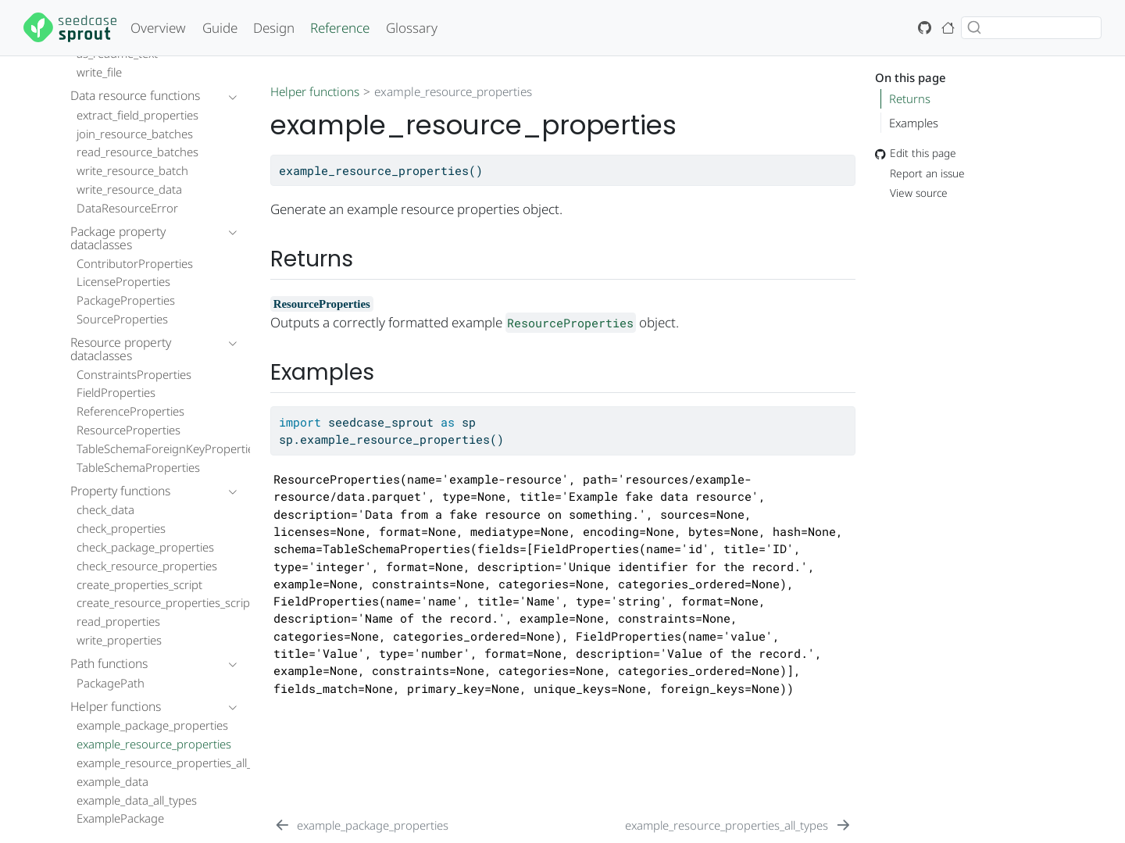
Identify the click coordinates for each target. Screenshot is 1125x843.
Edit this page (915, 153)
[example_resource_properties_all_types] (738, 825)
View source (911, 193)
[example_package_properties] (361, 825)
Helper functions (314, 91)
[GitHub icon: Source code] (925, 28)
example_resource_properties (453, 91)
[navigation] (145, 96)
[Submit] (974, 28)
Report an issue (920, 173)
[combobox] (1031, 27)
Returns (909, 98)
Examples (913, 122)
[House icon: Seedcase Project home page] (948, 28)
